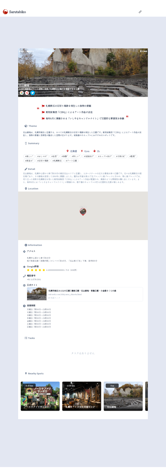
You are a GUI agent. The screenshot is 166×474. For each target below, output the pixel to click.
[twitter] (32, 92)
